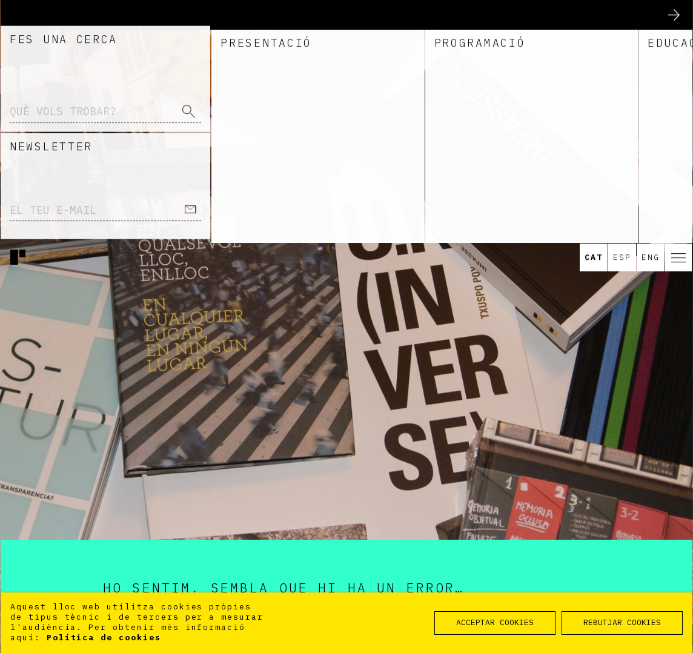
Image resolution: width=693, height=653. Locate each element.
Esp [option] (622, 108)
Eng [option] (651, 108)
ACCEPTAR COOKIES (495, 622)
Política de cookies (104, 637)
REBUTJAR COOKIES (622, 622)
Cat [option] (594, 108)
